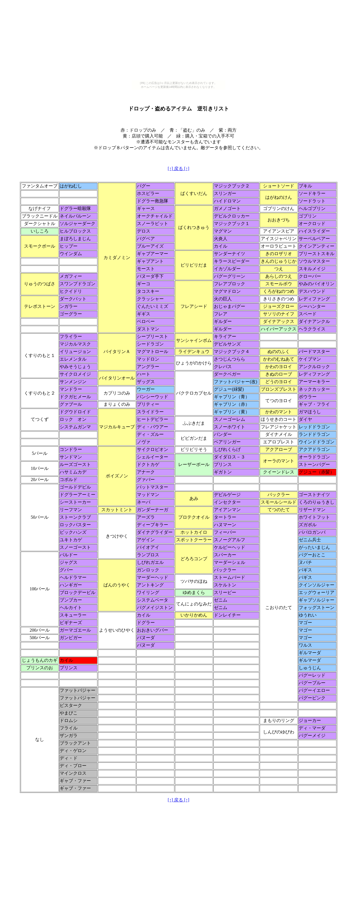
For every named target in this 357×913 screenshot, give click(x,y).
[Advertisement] (178, 41)
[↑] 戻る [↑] (178, 168)
